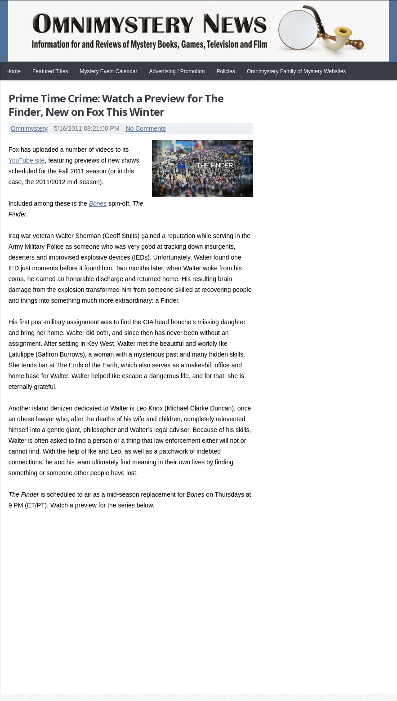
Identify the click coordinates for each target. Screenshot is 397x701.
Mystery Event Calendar (108, 71)
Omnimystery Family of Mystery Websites (296, 71)
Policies (226, 71)
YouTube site (27, 160)
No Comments (145, 128)
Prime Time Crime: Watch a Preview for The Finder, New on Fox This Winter (116, 105)
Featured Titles (50, 71)
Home (13, 71)
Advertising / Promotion (177, 71)
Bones (98, 203)
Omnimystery (29, 128)
